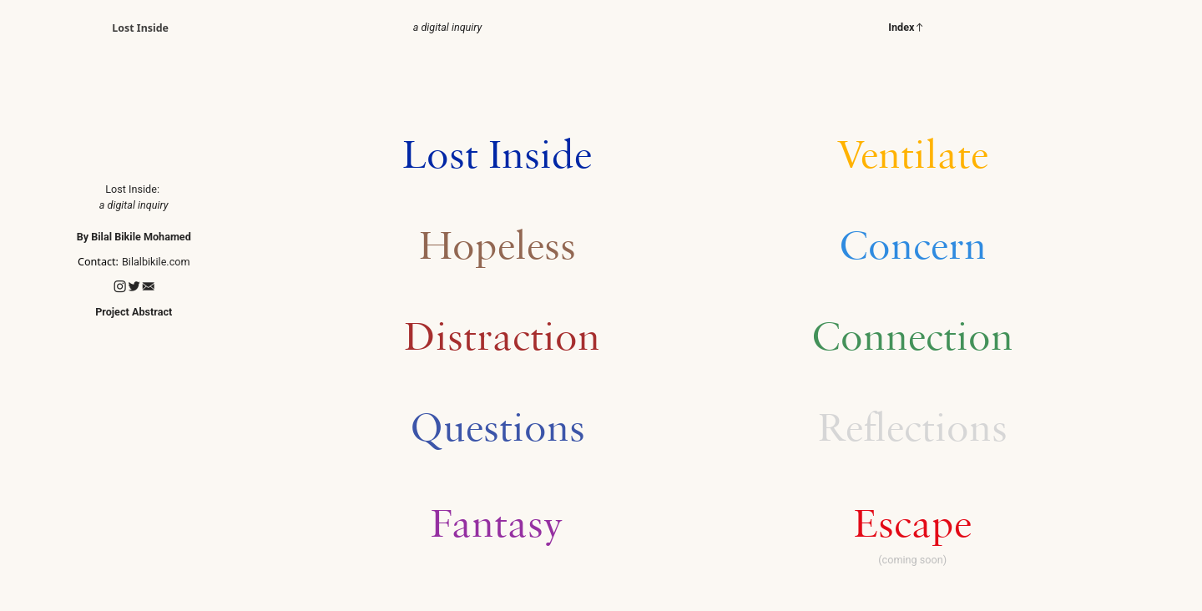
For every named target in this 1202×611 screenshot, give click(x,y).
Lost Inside (140, 28)
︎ (148, 286)
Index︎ (906, 27)
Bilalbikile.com (156, 261)
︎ (134, 286)
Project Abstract (133, 312)
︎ (120, 286)
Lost (115, 189)
